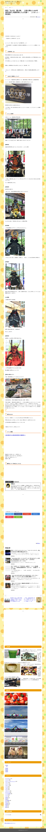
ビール (6, 786)
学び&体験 (7, 800)
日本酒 (6, 803)
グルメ (6, 782)
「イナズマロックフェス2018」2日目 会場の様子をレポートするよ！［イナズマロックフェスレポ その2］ (16, 717)
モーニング (7, 792)
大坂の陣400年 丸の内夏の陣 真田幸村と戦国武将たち (15, 435)
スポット (7, 785)
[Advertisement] (23, 27)
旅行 (6, 801)
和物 (6, 799)
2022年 (6, 765)
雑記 (6, 807)
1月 (7, 766)
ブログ (6, 788)
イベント (38, 16)
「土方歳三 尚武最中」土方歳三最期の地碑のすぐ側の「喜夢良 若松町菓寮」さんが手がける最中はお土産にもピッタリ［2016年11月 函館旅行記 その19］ (15, 756)
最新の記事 (17, 481)
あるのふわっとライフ (13, 1)
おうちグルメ (7, 778)
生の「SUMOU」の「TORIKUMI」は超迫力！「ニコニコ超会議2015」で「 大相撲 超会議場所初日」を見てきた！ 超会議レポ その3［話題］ (25, 567)
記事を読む (13, 573)
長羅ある (38, 543)
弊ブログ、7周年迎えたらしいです (11, 704)
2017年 (6, 769)
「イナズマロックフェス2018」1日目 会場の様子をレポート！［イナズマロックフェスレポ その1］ (16, 731)
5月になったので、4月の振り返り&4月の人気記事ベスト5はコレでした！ (16, 744)
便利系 (6, 797)
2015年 (6, 771)
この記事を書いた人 (10, 481)
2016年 (6, 770)
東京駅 (6, 804)
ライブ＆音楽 (7, 793)
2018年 (6, 768)
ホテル (6, 789)
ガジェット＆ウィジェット (10, 781)
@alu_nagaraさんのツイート (10, 823)
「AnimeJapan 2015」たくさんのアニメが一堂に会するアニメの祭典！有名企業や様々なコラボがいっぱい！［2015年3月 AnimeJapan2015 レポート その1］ (25, 559)
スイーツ (7, 784)
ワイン (6, 796)
